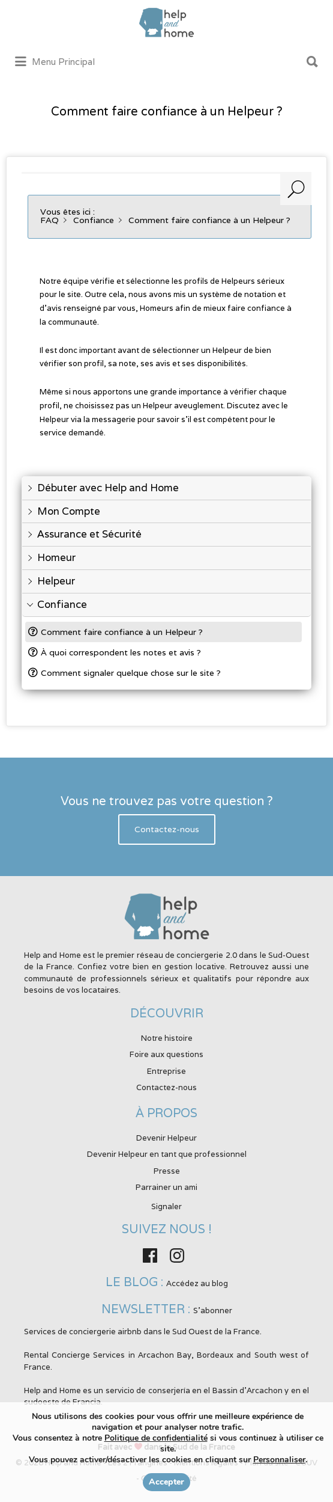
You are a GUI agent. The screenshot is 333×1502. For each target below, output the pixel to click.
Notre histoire (167, 1038)
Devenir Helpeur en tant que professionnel (167, 1154)
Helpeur (56, 581)
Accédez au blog (197, 1283)
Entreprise (166, 1071)
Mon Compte (68, 511)
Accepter (166, 1482)
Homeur (56, 557)
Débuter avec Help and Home (108, 488)
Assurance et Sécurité (89, 534)
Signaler (166, 1206)
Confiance (62, 604)
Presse (167, 1171)
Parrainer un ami (166, 1187)
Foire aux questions (166, 1054)
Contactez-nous (166, 829)
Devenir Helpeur (166, 1138)
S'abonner (212, 1310)
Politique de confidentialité (156, 1438)
